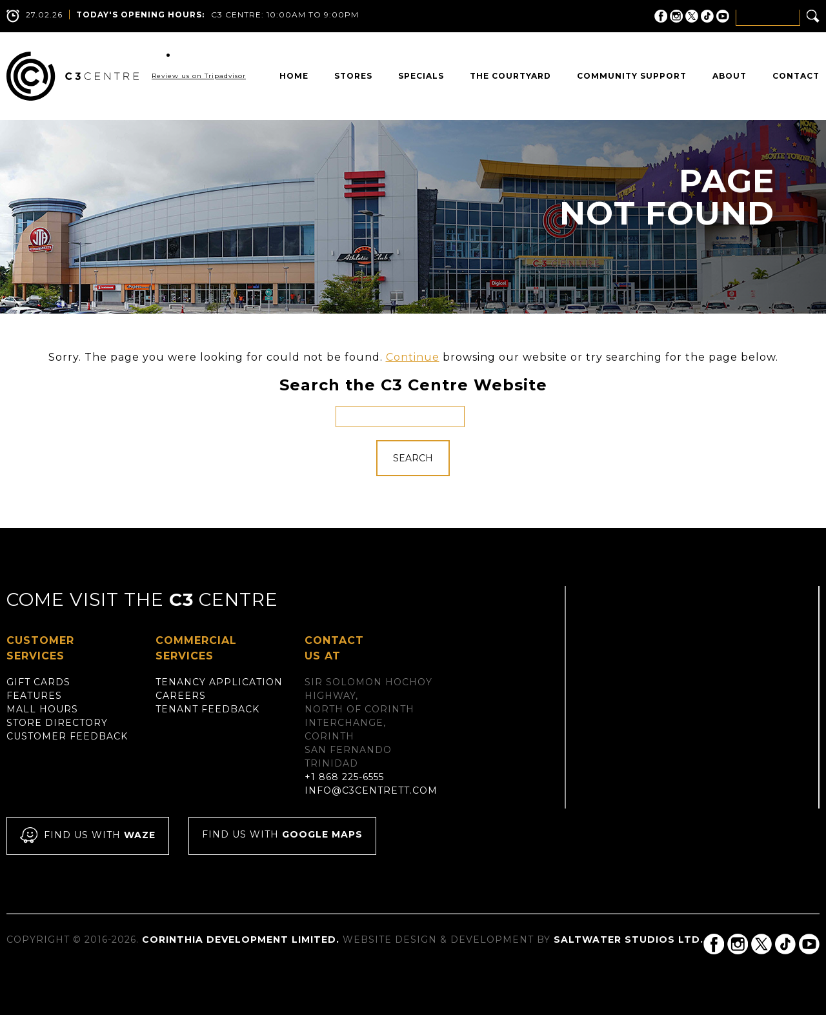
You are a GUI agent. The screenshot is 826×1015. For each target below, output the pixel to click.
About (729, 76)
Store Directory (57, 723)
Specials (421, 76)
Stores (353, 76)
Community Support (632, 76)
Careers (181, 695)
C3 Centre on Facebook (660, 16)
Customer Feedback (67, 736)
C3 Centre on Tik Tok (707, 16)
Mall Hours (42, 709)
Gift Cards (38, 682)
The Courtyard (510, 76)
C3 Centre (72, 76)
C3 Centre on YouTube (722, 16)
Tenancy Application (219, 682)
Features (34, 695)
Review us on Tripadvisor (199, 76)
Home (293, 76)
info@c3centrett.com (371, 790)
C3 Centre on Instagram (676, 16)
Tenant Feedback (207, 709)
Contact (796, 76)
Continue (412, 357)
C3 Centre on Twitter (691, 16)
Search (413, 458)
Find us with (88, 836)
